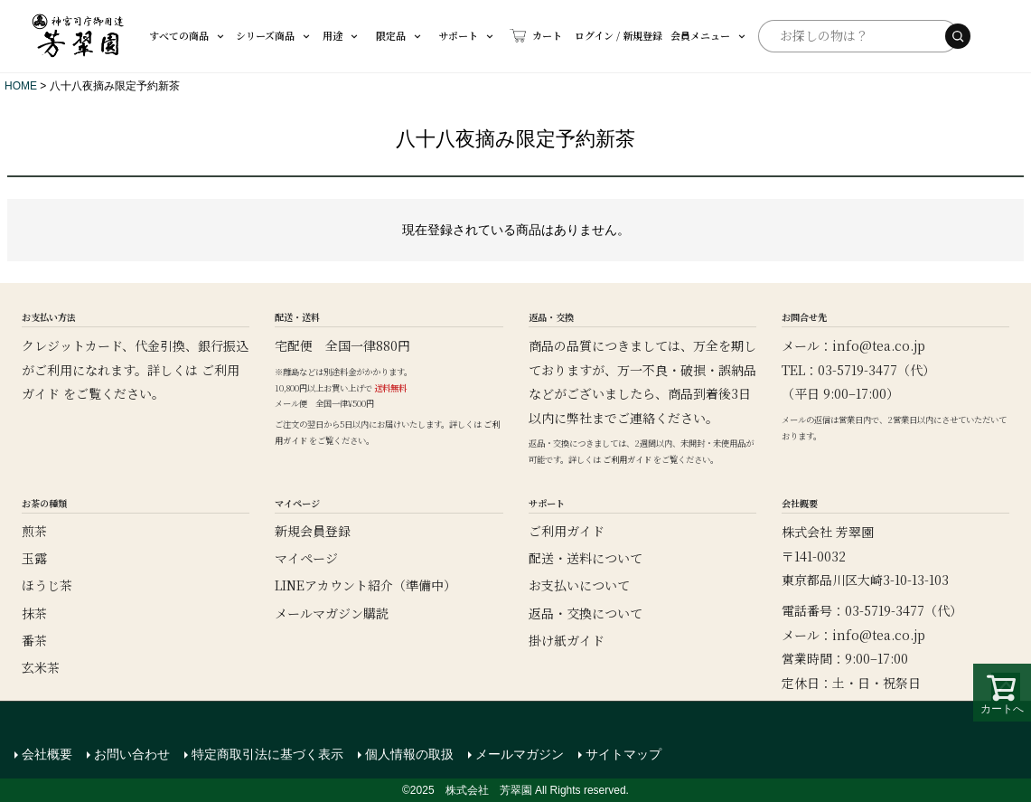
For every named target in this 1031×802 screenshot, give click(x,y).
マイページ (306, 558)
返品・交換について (585, 613)
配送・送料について (585, 558)
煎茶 (34, 531)
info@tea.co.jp (878, 345)
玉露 (34, 558)
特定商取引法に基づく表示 (267, 754)
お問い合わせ (132, 754)
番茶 (34, 640)
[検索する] (957, 36)
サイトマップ (623, 754)
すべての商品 (188, 35)
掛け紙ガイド (567, 640)
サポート (450, 35)
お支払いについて (579, 585)
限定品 (386, 35)
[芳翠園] (78, 36)
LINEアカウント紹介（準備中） (365, 585)
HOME (21, 86)
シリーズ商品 (268, 35)
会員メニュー (678, 35)
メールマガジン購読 (332, 613)
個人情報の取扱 (409, 754)
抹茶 (34, 613)
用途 (330, 35)
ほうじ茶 (47, 585)
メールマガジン (519, 754)
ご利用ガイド (627, 459)
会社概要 (47, 754)
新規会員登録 (313, 531)
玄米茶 (41, 667)
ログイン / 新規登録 (583, 35)
